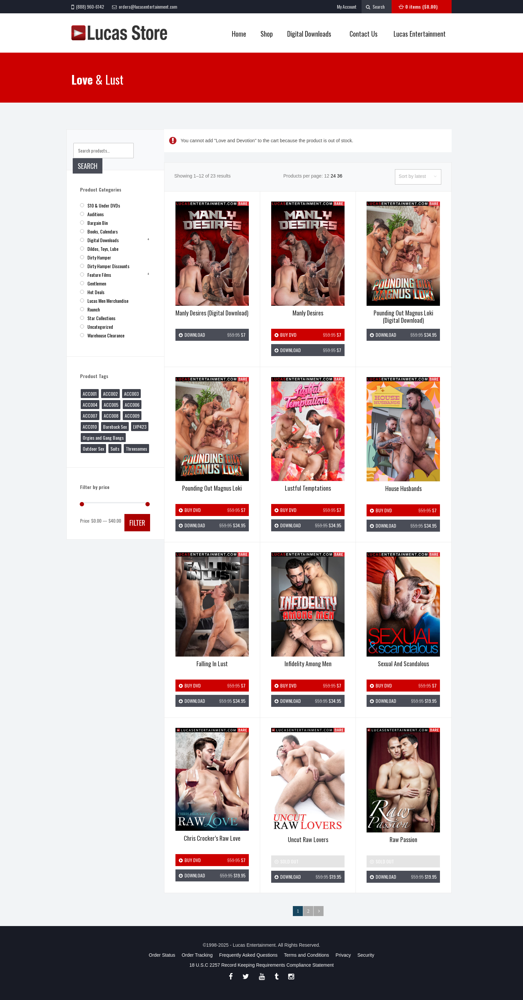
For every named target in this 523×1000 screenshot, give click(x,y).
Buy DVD (308, 334)
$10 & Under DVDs (103, 205)
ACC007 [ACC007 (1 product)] (90, 415)
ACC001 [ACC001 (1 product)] (90, 393)
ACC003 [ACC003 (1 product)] (131, 393)
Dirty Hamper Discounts (108, 265)
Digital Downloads (309, 34)
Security (365, 955)
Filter (137, 523)
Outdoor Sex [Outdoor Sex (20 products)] (93, 448)
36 (340, 176)
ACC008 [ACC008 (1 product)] (111, 415)
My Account (347, 6)
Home (239, 34)
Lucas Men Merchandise (107, 300)
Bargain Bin (97, 222)
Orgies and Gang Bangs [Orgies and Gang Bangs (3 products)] (103, 437)
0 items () (421, 6)
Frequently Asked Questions (248, 955)
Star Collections (101, 317)
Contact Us (364, 34)
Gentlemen (96, 283)
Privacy (343, 955)
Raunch (93, 309)
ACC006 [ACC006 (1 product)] (132, 404)
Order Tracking (197, 955)
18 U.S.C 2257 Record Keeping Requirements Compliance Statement (261, 965)
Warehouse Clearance (105, 335)
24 (333, 176)
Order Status (162, 955)
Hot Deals (95, 291)
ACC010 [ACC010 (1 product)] (90, 426)
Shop (265, 34)
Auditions (95, 214)
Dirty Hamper (99, 257)
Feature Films (99, 274)
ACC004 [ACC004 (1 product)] (90, 404)
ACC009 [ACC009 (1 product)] (132, 415)
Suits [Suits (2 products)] (114, 448)
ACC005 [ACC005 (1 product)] (111, 404)
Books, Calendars (102, 231)
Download (212, 334)
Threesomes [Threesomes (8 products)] (136, 448)
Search (87, 166)
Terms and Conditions (306, 955)
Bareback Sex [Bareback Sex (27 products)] (115, 426)
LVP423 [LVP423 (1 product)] (139, 426)
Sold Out (287, 861)
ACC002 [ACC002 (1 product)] (110, 393)
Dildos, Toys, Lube (102, 248)
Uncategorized (100, 326)
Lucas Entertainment (420, 34)
